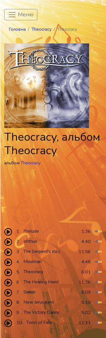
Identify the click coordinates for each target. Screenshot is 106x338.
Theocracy (41, 29)
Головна (17, 29)
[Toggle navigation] (20, 14)
